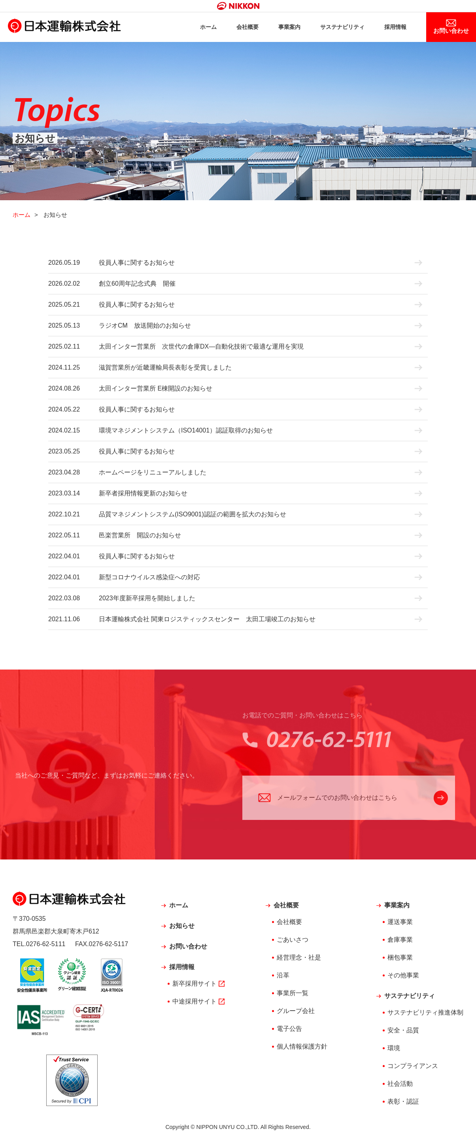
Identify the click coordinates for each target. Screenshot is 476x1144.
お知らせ (182, 927)
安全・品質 (403, 1031)
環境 (393, 1049)
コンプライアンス (412, 1067)
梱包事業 (400, 959)
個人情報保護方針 (302, 1048)
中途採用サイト (194, 1003)
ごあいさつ (292, 941)
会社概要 (239, 28)
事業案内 (282, 28)
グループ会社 (296, 1012)
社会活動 (400, 1085)
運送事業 (400, 923)
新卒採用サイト (194, 985)
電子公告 (289, 1030)
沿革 (283, 976)
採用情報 (393, 28)
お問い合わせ (450, 31)
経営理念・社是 (299, 959)
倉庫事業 (400, 941)
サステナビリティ (337, 28)
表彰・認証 (403, 1103)
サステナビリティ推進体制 (425, 1014)
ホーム (198, 28)
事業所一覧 (292, 994)
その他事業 (403, 976)
